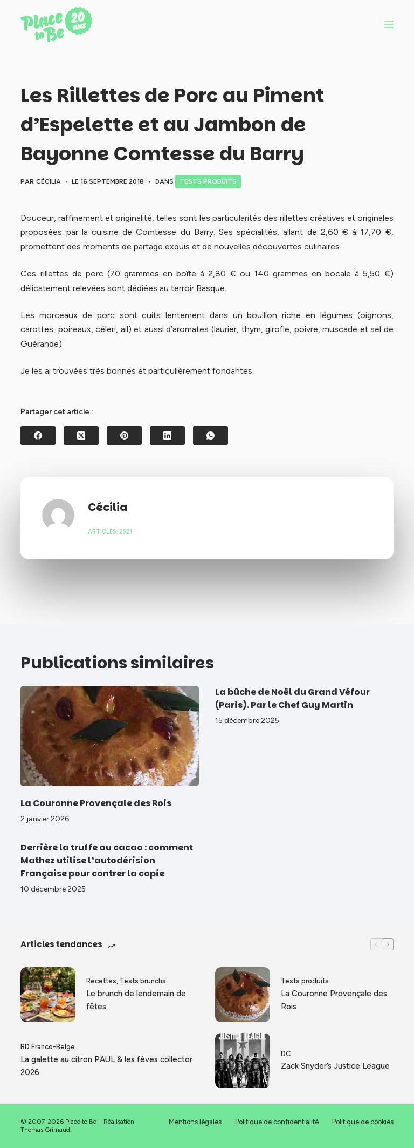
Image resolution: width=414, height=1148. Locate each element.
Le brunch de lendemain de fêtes (136, 1000)
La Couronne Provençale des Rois (95, 803)
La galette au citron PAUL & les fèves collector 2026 (106, 1066)
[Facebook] (38, 435)
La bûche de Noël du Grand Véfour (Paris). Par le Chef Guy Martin (292, 698)
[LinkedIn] (167, 435)
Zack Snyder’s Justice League (335, 1066)
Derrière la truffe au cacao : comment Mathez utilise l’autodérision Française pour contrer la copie (106, 860)
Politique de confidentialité (277, 1122)
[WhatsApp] (210, 435)
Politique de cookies (363, 1122)
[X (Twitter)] (81, 435)
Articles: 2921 (110, 531)
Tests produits (208, 181)
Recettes (101, 981)
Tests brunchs (143, 981)
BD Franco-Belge (47, 1047)
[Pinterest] (124, 435)
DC (286, 1054)
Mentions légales (195, 1122)
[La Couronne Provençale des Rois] (109, 736)
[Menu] (389, 24)
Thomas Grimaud (45, 1129)
